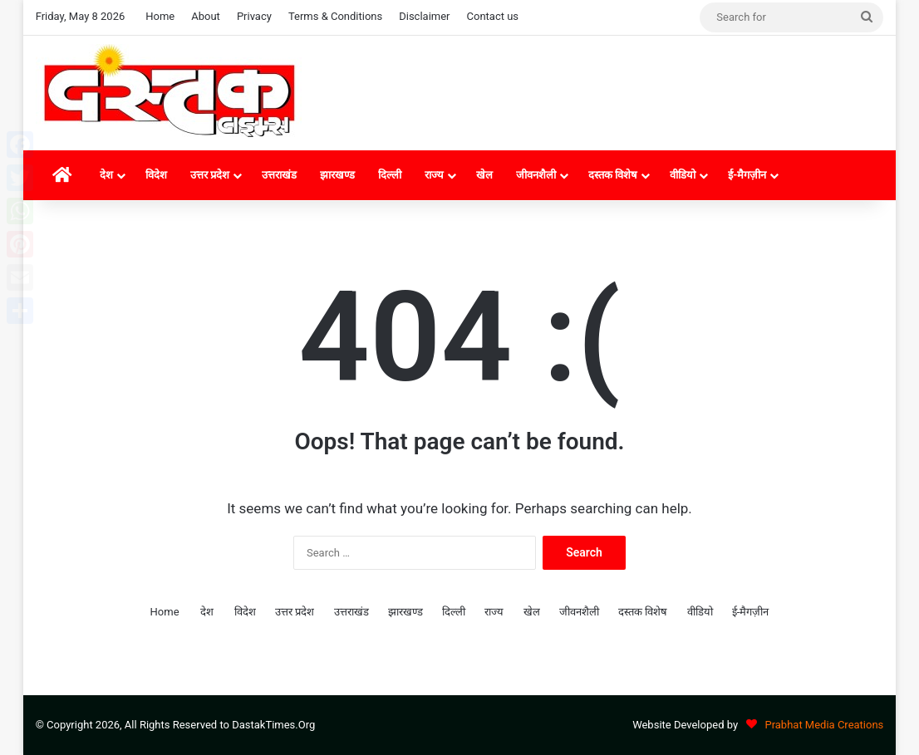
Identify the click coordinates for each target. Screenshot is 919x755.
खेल (484, 175)
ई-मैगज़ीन (747, 175)
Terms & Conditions (335, 16)
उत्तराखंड (279, 175)
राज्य (434, 175)
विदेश (156, 175)
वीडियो (682, 175)
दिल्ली (389, 175)
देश (106, 175)
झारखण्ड (337, 175)
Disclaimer (424, 16)
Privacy (254, 16)
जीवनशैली (536, 175)
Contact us (493, 16)
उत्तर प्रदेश (209, 175)
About (205, 16)
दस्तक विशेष (612, 175)
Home (159, 16)
